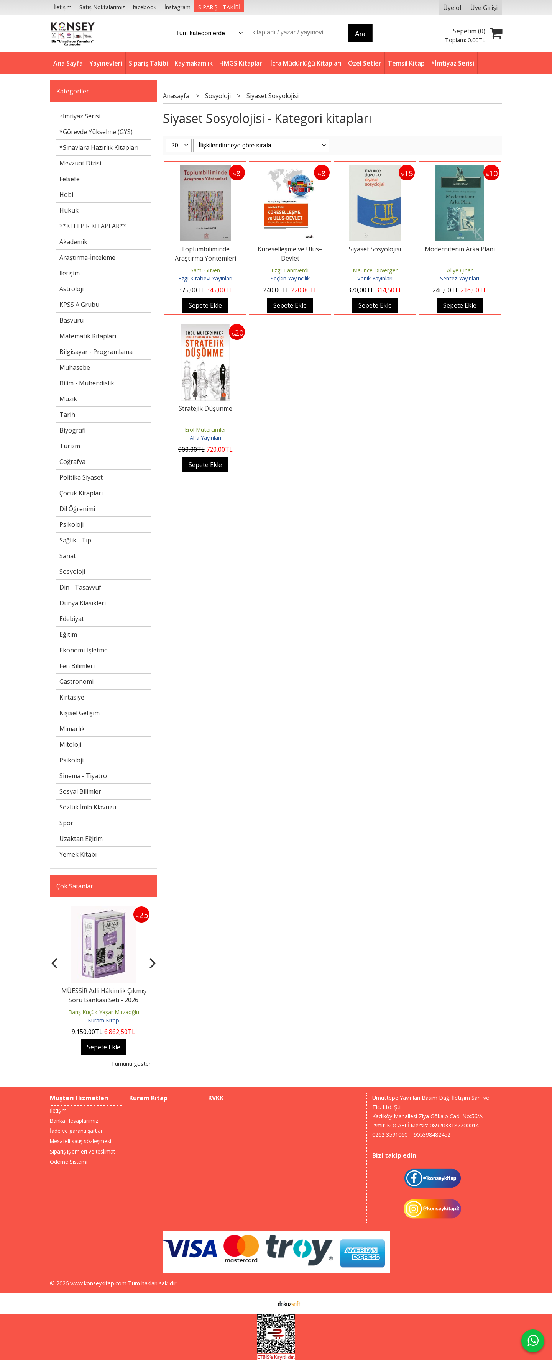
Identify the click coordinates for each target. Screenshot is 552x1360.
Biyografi (72, 430)
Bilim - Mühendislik (86, 383)
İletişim (69, 273)
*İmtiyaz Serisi (79, 116)
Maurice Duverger (375, 270)
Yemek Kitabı (78, 854)
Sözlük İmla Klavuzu (87, 807)
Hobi (66, 194)
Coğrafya (72, 461)
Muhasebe (74, 367)
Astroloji (71, 289)
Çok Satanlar (74, 886)
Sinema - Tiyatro (83, 776)
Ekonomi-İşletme (83, 650)
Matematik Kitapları (87, 336)
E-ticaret (264, 1303)
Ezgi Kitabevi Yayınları (205, 278)
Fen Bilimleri (77, 666)
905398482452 (432, 1134)
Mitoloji (70, 744)
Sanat (67, 556)
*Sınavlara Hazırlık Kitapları (98, 147)
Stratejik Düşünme (205, 408)
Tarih (67, 414)
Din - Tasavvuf (80, 587)
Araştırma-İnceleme (87, 257)
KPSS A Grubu (79, 304)
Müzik (68, 399)
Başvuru (71, 320)
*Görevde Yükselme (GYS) (96, 132)
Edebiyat (71, 618)
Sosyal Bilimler (80, 791)
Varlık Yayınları (375, 278)
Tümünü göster (131, 1063)
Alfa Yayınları (205, 437)
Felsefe (69, 179)
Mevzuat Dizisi (80, 163)
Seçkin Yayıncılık (290, 278)
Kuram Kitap (103, 1020)
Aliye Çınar (460, 270)
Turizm (69, 446)
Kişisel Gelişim (79, 713)
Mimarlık (72, 728)
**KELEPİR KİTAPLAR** (93, 226)
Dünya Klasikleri (82, 603)
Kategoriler (72, 91)
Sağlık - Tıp (75, 540)
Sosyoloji (72, 571)
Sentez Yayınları (459, 278)
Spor (66, 823)
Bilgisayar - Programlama (96, 351)
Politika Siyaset (81, 477)
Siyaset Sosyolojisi (375, 249)
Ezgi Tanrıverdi (290, 270)
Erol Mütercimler (205, 429)
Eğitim (68, 634)
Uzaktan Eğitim (81, 838)
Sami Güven (205, 270)
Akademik (73, 242)
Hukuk (69, 210)
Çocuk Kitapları (81, 493)
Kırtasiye (71, 697)
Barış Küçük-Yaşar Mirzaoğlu (103, 1012)
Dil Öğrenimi (77, 509)
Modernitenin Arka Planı (460, 249)
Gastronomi (76, 681)
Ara (360, 34)
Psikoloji (71, 524)
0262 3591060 (389, 1134)
